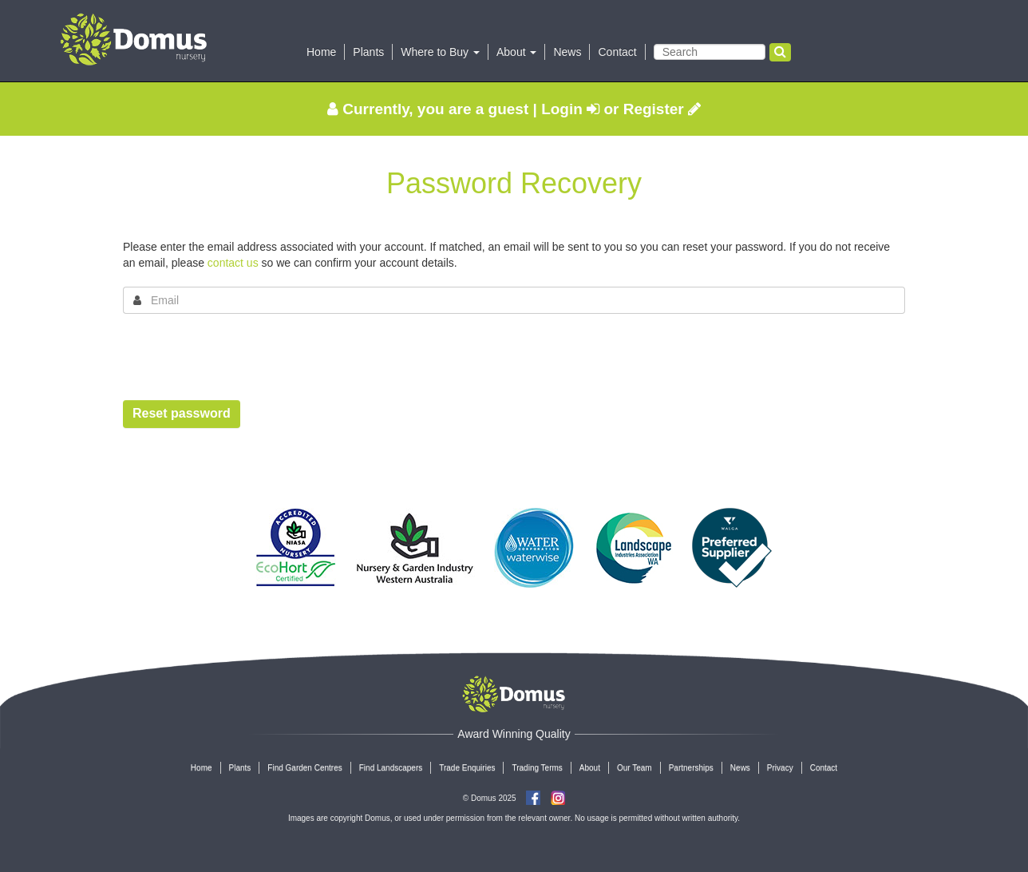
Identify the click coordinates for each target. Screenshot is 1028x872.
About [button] (516, 52)
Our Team (634, 767)
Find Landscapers (391, 767)
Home (321, 52)
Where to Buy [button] (440, 52)
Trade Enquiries (467, 767)
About (589, 767)
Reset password (181, 413)
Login (570, 109)
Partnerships (691, 767)
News (567, 52)
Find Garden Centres (304, 767)
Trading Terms (537, 767)
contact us (233, 262)
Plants (368, 52)
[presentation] (244, 357)
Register (662, 109)
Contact (617, 52)
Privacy (780, 767)
